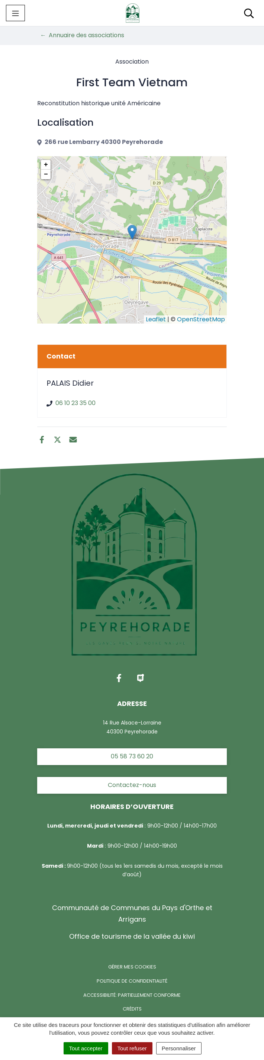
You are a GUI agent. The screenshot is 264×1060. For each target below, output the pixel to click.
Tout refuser (132, 1048)
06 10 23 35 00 (75, 403)
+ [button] (46, 164)
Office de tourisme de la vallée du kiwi (132, 936)
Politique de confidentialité (132, 980)
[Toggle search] (249, 13)
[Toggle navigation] (15, 13)
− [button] (46, 174)
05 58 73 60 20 (132, 756)
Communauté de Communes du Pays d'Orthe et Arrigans (132, 913)
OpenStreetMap (201, 319)
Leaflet (156, 319)
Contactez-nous (132, 785)
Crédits (132, 1008)
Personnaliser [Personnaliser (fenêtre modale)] (179, 1048)
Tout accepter (86, 1048)
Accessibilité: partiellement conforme (132, 995)
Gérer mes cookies (132, 966)
